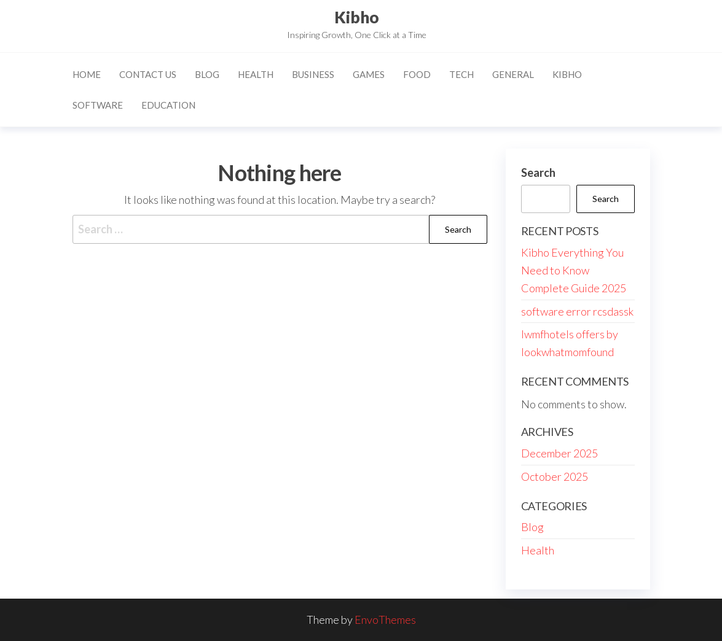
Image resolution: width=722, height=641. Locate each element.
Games (369, 74)
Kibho (356, 17)
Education (168, 105)
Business (313, 74)
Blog (207, 74)
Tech (461, 74)
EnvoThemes (385, 619)
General (513, 74)
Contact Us (147, 74)
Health (255, 74)
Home (87, 74)
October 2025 (554, 476)
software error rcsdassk (577, 311)
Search (538, 172)
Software (98, 105)
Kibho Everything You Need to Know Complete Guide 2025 (573, 270)
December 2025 (559, 453)
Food (417, 74)
